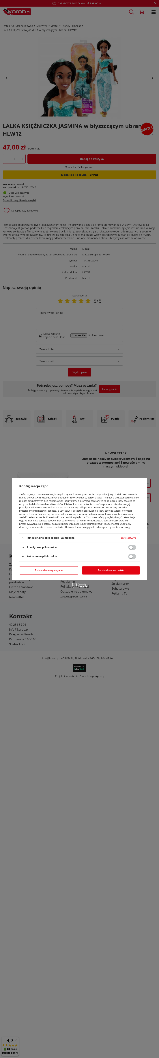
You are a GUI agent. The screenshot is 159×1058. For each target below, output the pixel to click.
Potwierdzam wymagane (49, 570)
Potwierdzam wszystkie (111, 570)
